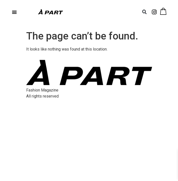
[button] (14, 12)
